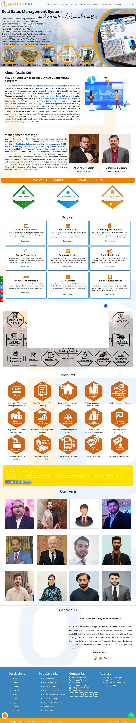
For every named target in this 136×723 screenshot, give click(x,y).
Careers (96, 4)
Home (49, 4)
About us (15, 682)
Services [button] (63, 4)
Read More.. (26, 242)
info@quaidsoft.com (79, 688)
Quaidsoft (123, 721)
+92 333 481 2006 (77, 680)
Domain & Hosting (49, 706)
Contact (14, 706)
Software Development (50, 678)
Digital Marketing (48, 698)
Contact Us (118, 4)
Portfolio (81, 4)
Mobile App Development (51, 686)
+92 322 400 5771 (77, 683)
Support (127, 4)
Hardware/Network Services (52, 694)
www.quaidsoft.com (79, 690)
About (56, 4)
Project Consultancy (49, 690)
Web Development (49, 682)
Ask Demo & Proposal (18, 482)
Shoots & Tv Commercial (51, 702)
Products (73, 4)
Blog (103, 4)
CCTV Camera (47, 710)
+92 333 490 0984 (77, 685)
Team (89, 4)
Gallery (109, 4)
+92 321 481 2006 (77, 677)
